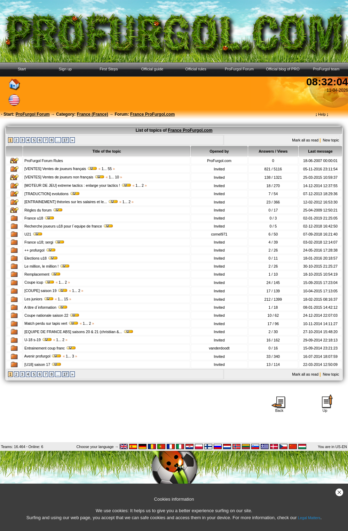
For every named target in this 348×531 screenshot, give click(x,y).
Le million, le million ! (47, 266)
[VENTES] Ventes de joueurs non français (64, 177)
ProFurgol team (326, 69)
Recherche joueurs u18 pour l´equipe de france (68, 226)
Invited (219, 169)
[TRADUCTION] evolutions (52, 194)
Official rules (195, 69)
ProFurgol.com (219, 161)
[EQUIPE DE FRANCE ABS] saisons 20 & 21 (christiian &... (79, 332)
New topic (331, 140)
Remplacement (42, 274)
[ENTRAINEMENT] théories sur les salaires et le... (71, 202)
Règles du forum (43, 210)
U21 (33, 234)
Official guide (152, 69)
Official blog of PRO (282, 69)
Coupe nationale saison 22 (52, 315)
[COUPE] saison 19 (46, 290)
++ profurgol (40, 250)
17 (65, 140)
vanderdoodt (219, 348)
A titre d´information (46, 307)
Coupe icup (39, 282)
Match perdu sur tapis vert (51, 323)
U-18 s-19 (38, 340)
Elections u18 (41, 258)
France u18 (39, 218)
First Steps (109, 69)
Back (279, 409)
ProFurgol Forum (239, 69)
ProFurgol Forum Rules (43, 161)
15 (66, 299)
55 (110, 169)
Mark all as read (305, 140)
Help (322, 114)
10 (117, 177)
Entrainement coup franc (50, 348)
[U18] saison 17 (43, 364)
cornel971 (219, 234)
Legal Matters (309, 518)
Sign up (65, 69)
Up (325, 409)
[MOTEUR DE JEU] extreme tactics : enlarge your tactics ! (78, 185)
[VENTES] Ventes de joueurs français (60, 169)
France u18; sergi (44, 242)
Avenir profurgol (43, 356)
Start (22, 69)
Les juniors (39, 299)
